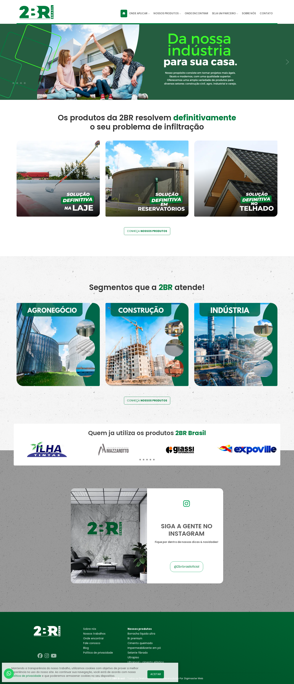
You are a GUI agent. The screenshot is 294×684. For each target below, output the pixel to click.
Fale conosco (91, 643)
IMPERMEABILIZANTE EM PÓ (144, 648)
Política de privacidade (26, 676)
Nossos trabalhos (94, 634)
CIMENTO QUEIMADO (140, 643)
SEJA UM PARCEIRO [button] (225, 13)
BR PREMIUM (135, 638)
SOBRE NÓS (249, 13)
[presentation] (5, 59)
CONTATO (266, 13)
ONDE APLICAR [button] (139, 13)
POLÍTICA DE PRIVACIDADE (98, 653)
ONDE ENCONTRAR (196, 13)
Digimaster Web (193, 678)
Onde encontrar (93, 638)
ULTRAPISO (133, 657)
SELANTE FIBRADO (138, 653)
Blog (86, 648)
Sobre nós (89, 629)
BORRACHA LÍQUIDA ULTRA (141, 634)
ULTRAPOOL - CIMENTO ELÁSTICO (146, 662)
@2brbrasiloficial (186, 566)
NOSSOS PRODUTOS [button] (167, 13)
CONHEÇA (147, 231)
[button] (13, 83)
